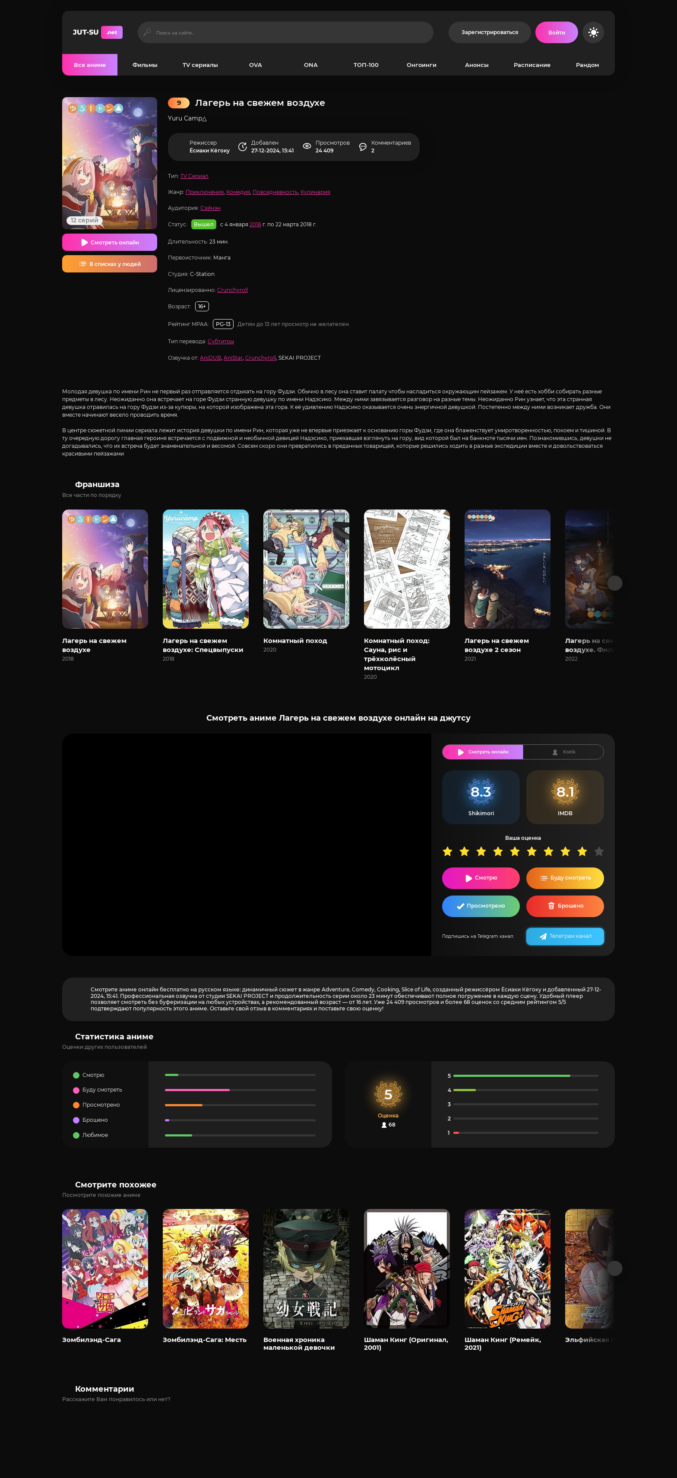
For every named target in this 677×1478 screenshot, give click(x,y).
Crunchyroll (232, 290)
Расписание (532, 64)
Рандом (587, 64)
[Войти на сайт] (556, 32)
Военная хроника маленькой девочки (299, 1343)
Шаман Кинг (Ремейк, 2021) (503, 1343)
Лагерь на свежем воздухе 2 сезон (497, 645)
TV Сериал (194, 176)
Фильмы (145, 64)
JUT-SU (98, 32)
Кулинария (315, 192)
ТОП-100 (366, 64)
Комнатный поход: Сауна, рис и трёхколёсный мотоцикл (397, 654)
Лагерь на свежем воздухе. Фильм (597, 645)
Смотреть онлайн (115, 242)
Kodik (569, 752)
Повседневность (275, 192)
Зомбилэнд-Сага (91, 1340)
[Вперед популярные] (615, 1268)
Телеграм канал (571, 936)
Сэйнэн (210, 208)
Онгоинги (422, 64)
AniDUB (210, 357)
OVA (255, 64)
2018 (255, 224)
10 (602, 851)
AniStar (233, 357)
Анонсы (477, 64)
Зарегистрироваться (490, 32)
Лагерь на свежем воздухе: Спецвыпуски (203, 645)
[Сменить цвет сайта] (593, 32)
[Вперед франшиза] (615, 583)
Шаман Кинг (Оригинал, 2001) (406, 1343)
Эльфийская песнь (598, 1340)
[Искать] (147, 32)
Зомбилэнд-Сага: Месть (205, 1340)
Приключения (205, 192)
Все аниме (90, 64)
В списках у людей (115, 264)
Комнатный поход (295, 640)
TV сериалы (200, 64)
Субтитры (221, 341)
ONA (311, 64)
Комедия (238, 192)
